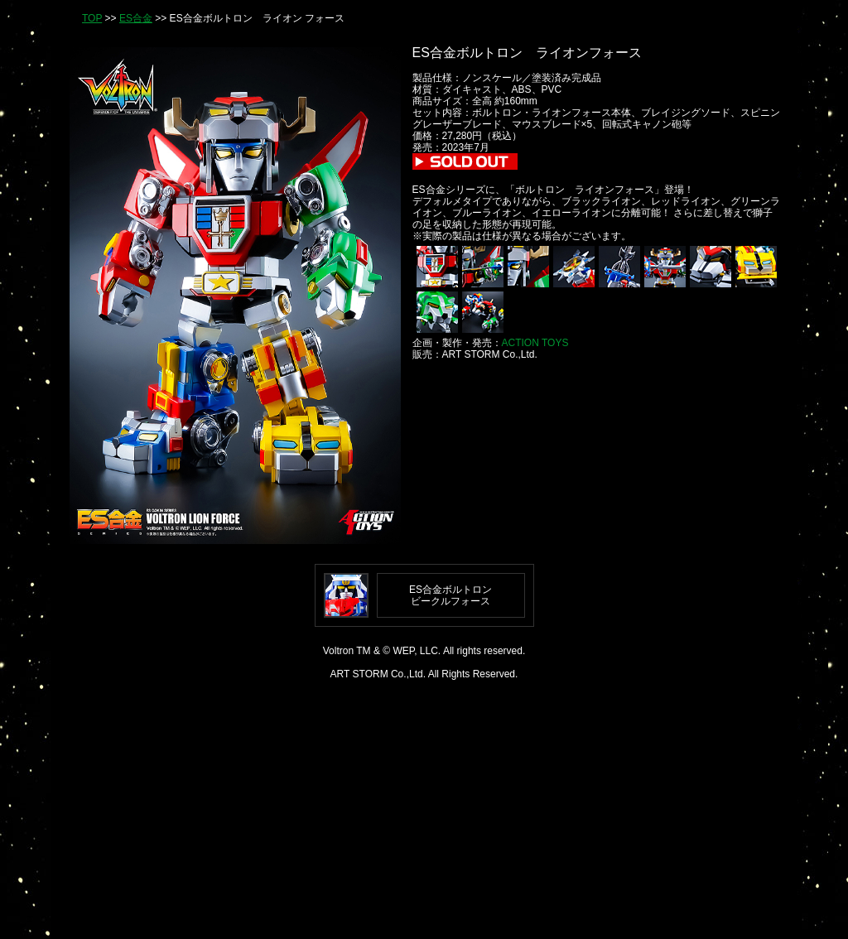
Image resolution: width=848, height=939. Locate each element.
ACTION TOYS (535, 343)
